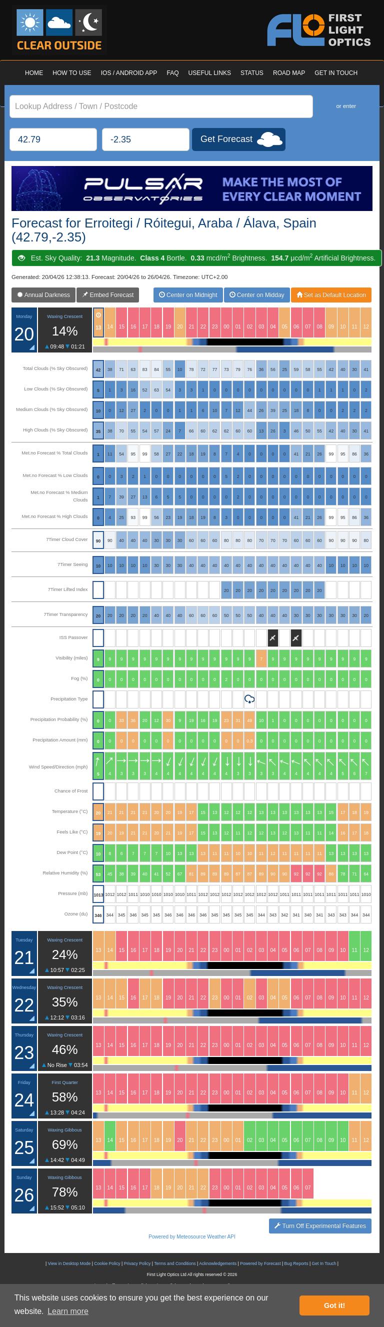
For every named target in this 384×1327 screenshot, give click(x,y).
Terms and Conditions (175, 1263)
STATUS (252, 73)
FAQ (172, 73)
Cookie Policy (107, 1263)
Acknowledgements (217, 1263)
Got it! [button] (334, 1306)
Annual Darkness (43, 295)
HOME (34, 73)
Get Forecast (226, 139)
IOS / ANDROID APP (129, 73)
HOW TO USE (71, 73)
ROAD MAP (289, 73)
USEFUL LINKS (209, 73)
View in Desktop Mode (69, 1263)
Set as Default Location (331, 295)
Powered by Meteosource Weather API (191, 1237)
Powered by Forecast (260, 1263)
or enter (346, 106)
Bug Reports (296, 1263)
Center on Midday (257, 295)
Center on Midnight (188, 295)
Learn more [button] (68, 1311)
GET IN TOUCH (336, 73)
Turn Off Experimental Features (320, 1226)
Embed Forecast (108, 295)
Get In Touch (324, 1263)
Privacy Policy (137, 1263)
